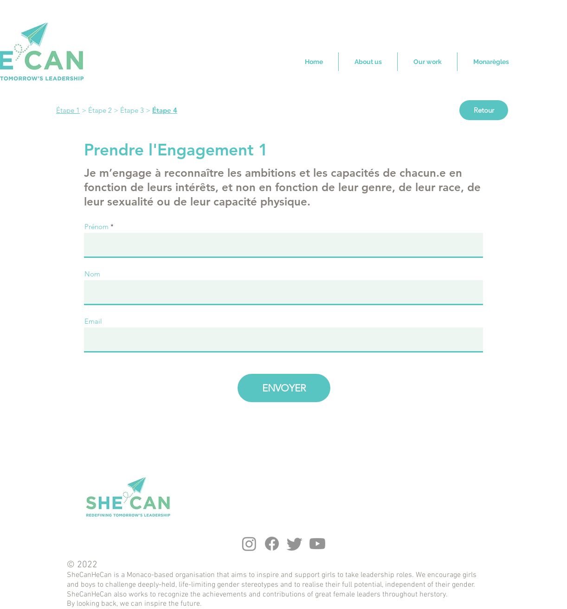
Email (93, 321)
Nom (92, 273)
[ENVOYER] (284, 388)
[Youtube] (317, 543)
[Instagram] (249, 543)
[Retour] (483, 110)
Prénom (96, 226)
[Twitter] (294, 543)
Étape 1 (68, 110)
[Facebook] (272, 543)
